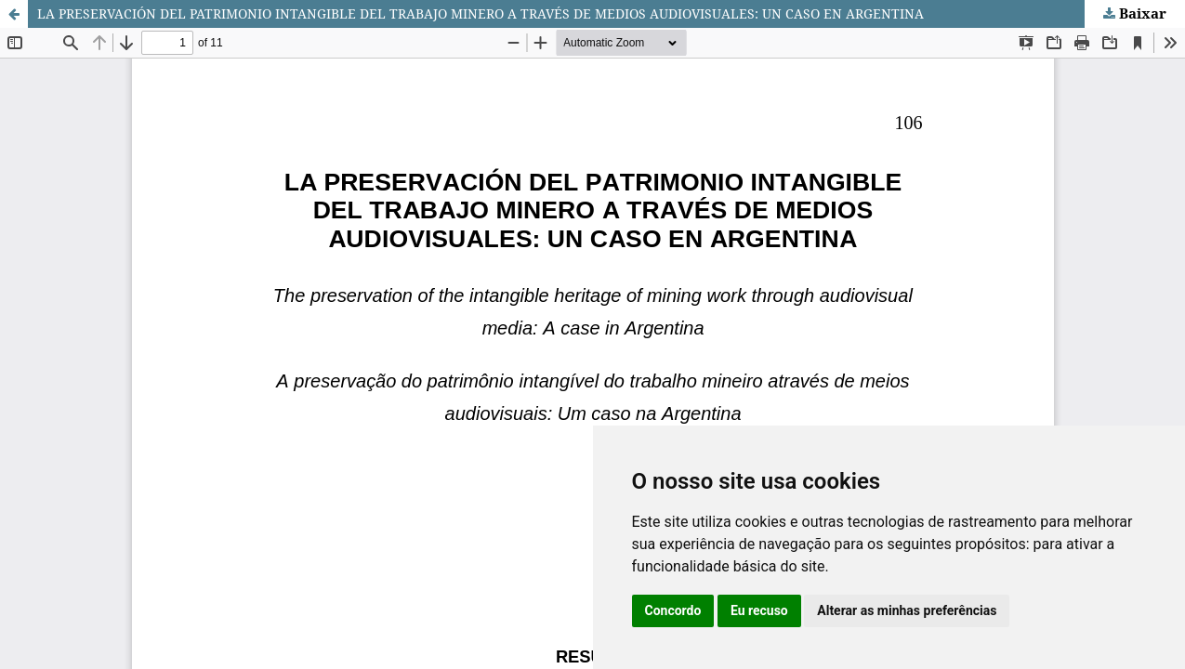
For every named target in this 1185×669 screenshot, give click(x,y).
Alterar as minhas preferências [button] (906, 610)
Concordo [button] (673, 610)
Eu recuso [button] (759, 610)
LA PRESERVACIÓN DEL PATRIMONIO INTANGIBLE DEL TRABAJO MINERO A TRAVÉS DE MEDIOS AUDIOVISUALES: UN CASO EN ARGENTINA (480, 13)
